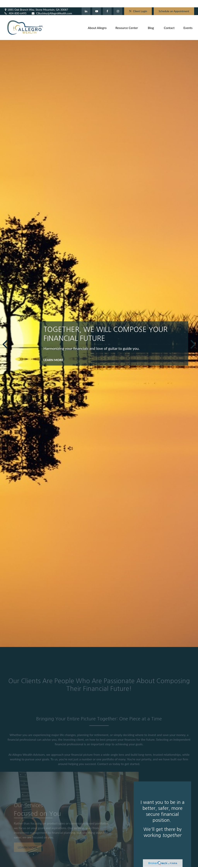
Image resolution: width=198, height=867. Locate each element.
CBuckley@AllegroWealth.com (51, 6)
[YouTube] (96, 4)
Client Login (138, 4)
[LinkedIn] (86, 4)
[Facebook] (107, 4)
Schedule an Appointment (174, 4)
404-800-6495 (15, 6)
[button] (97, 20)
